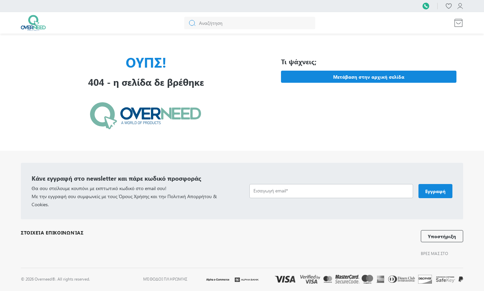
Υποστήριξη (442, 236)
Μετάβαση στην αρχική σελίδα (368, 77)
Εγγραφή (435, 191)
